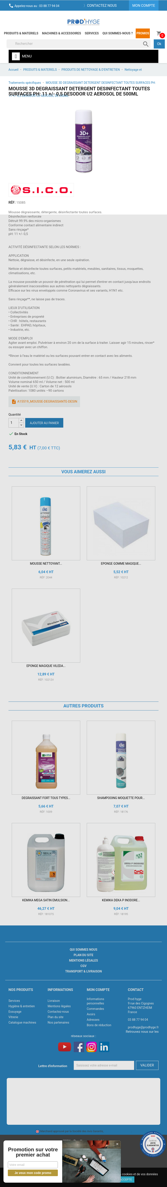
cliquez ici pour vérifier (117, 1131)
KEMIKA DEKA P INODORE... (121, 900)
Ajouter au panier (44, 423)
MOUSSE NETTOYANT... (46, 563)
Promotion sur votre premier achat (32, 1149)
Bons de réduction (99, 1025)
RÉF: (11, 202)
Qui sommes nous (83, 949)
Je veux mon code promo (32, 1173)
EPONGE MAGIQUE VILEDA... (46, 666)
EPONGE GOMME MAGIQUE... (121, 563)
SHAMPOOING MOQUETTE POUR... (121, 798)
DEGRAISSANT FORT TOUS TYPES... (46, 798)
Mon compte (98, 990)
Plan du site (83, 955)
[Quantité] (13, 423)
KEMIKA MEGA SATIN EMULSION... (46, 900)
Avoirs (91, 1014)
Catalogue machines (22, 1022)
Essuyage (15, 1011)
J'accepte (125, 1179)
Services (92, 33)
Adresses (93, 1019)
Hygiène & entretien (21, 1006)
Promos (143, 33)
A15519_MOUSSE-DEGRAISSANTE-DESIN (44, 401)
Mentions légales (83, 960)
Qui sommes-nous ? (117, 33)
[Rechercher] (78, 43)
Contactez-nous (58, 1011)
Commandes (95, 1009)
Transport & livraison (83, 971)
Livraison (54, 1000)
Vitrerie (13, 1017)
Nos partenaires (58, 1022)
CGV (83, 966)
